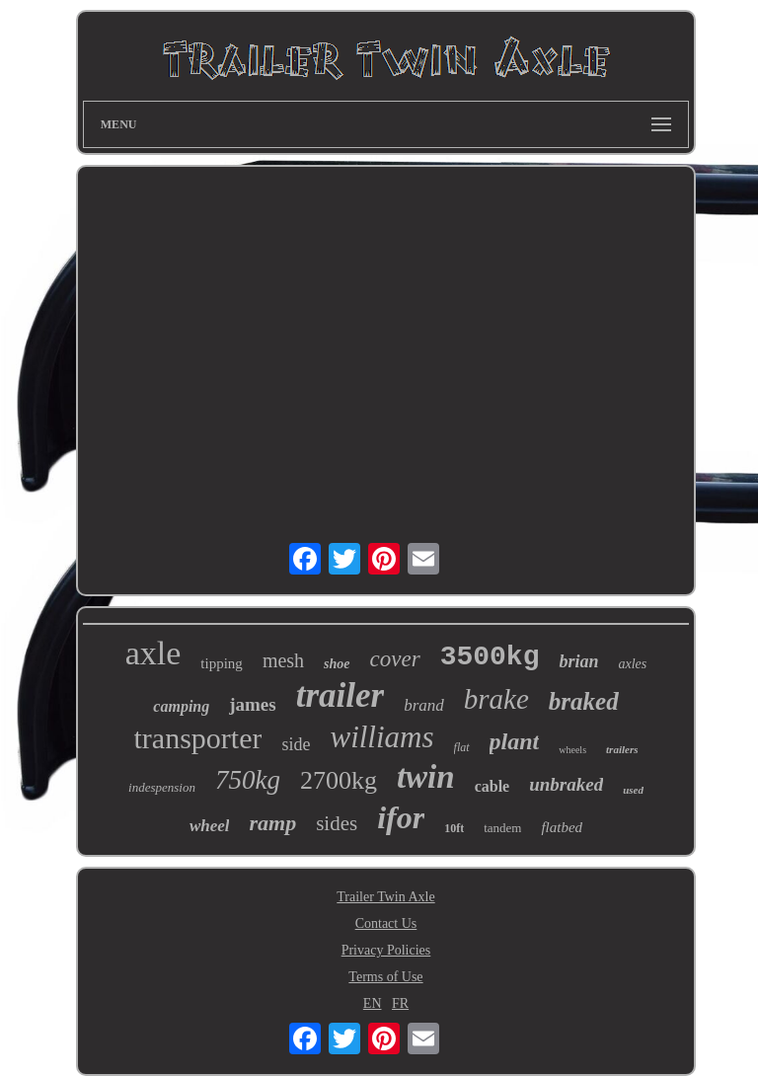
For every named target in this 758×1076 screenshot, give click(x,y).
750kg (247, 780)
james (252, 704)
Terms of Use (385, 976)
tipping (221, 663)
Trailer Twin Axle (385, 896)
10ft (454, 828)
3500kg (490, 657)
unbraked (566, 784)
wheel (210, 825)
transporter (198, 738)
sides (336, 823)
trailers (622, 749)
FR (400, 1003)
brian (578, 661)
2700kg (338, 780)
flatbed (561, 827)
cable (492, 786)
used (633, 790)
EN (372, 1003)
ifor (400, 817)
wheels (572, 749)
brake (496, 699)
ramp (272, 822)
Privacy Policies (386, 950)
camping (181, 706)
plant (515, 741)
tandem (502, 827)
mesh (283, 660)
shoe (336, 663)
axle (153, 653)
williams (381, 737)
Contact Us (386, 923)
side (295, 744)
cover (395, 659)
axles (632, 663)
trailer (340, 695)
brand (424, 705)
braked (584, 701)
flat (462, 747)
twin (426, 777)
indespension (161, 787)
